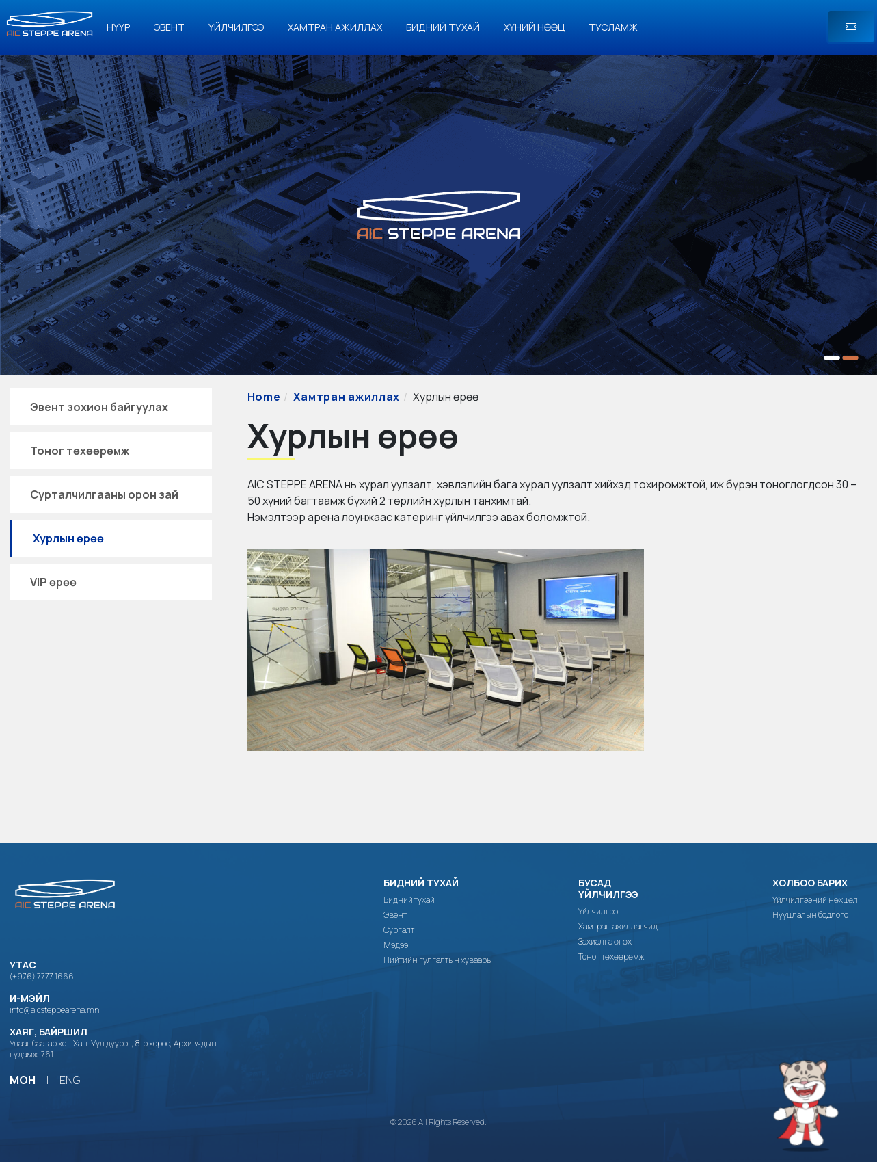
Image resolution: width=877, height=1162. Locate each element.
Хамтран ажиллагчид (618, 927)
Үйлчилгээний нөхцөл (815, 900)
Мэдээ (395, 945)
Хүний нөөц (534, 27)
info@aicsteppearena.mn (54, 1010)
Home (264, 396)
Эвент (169, 27)
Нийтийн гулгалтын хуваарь (437, 960)
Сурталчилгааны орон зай (104, 494)
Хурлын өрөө (68, 538)
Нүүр (118, 27)
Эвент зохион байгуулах (99, 406)
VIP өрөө (53, 582)
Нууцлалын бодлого (810, 915)
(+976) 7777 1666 (42, 976)
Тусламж (613, 27)
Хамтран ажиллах (335, 27)
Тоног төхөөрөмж (79, 450)
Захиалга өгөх (605, 942)
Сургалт (398, 930)
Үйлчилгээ (236, 27)
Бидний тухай (443, 27)
